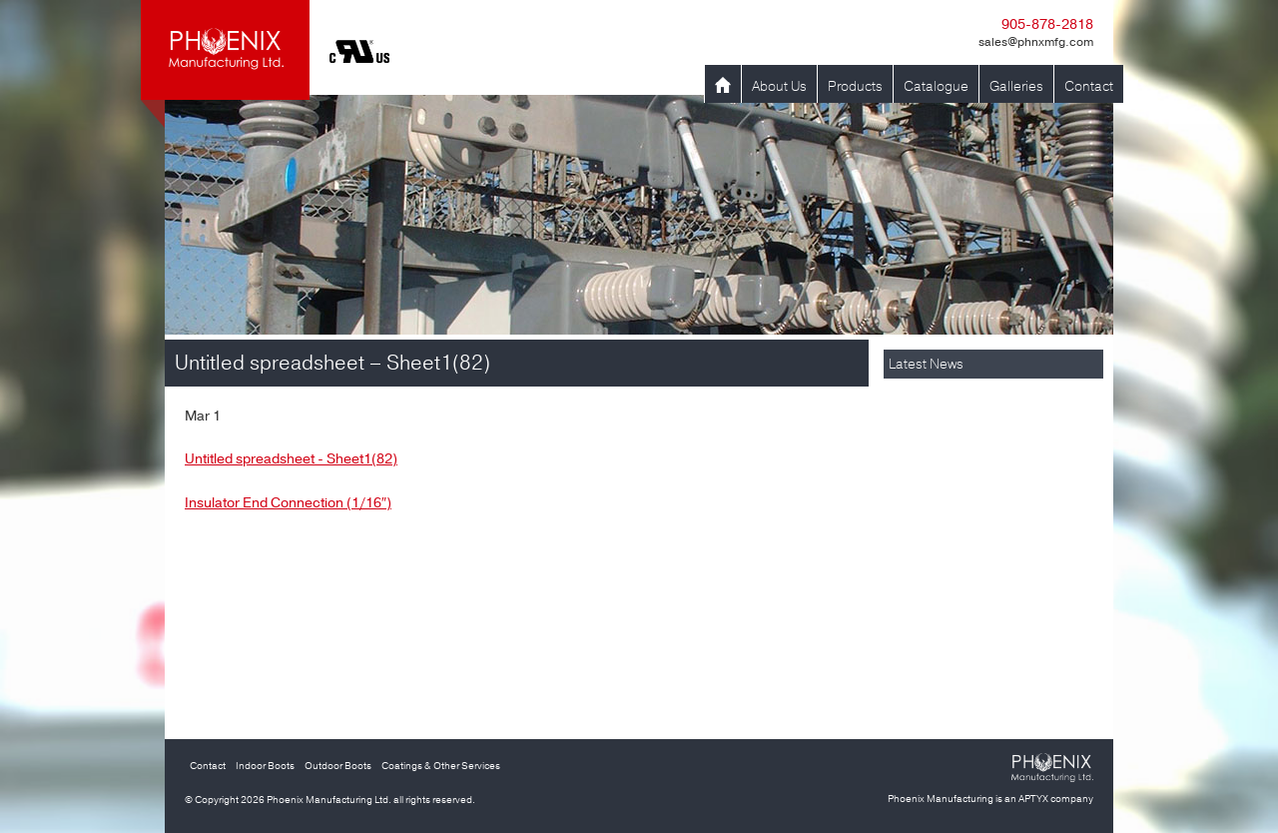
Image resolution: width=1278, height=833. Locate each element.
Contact (1088, 86)
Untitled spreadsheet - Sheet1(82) (291, 458)
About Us (779, 86)
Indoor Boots (265, 766)
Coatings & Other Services (440, 766)
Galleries (1016, 86)
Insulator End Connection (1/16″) (288, 502)
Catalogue (936, 86)
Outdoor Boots (338, 766)
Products (855, 86)
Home (723, 86)
